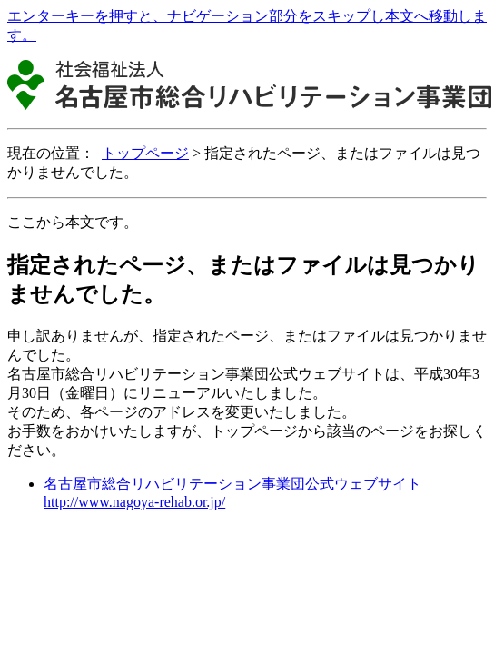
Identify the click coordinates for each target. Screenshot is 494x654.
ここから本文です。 (72, 222)
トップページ (145, 153)
